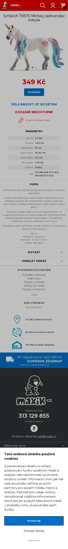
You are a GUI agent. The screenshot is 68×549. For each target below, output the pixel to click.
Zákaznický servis (15, 445)
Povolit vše (34, 520)
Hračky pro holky (34, 285)
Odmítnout (34, 540)
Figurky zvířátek (34, 282)
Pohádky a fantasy (34, 274)
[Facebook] (34, 428)
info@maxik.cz (47, 436)
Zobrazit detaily (34, 531)
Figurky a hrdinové (34, 289)
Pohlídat (34, 92)
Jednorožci (34, 278)
